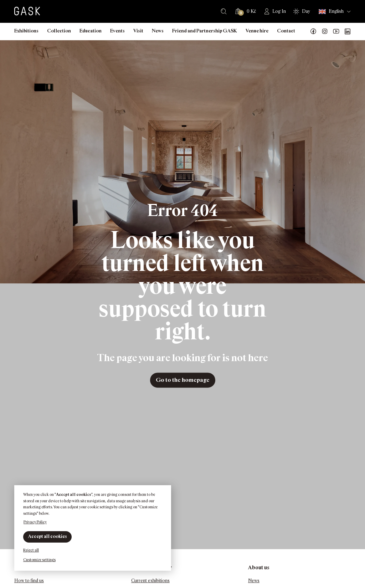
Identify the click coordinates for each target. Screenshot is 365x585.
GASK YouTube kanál (336, 31)
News (158, 31)
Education (90, 31)
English (331, 11)
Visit (138, 31)
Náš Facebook (313, 31)
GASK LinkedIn (347, 31)
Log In (279, 11)
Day (306, 11)
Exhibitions (26, 31)
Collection (59, 31)
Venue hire (257, 31)
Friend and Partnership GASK (204, 31)
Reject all (31, 550)
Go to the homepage (183, 379)
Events (117, 31)
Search (223, 11)
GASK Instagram (325, 31)
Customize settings (39, 559)
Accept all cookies (47, 536)
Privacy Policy (35, 521)
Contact (286, 31)
